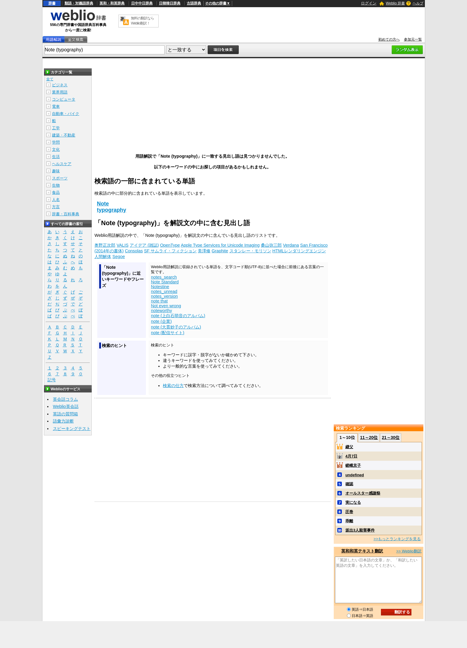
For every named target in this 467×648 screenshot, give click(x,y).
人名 (56, 199)
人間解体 (102, 256)
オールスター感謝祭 (362, 493)
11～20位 (369, 437)
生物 (56, 185)
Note (103, 204)
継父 (349, 447)
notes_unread (164, 291)
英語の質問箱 (65, 413)
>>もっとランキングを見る (397, 539)
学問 (56, 142)
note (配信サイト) (167, 332)
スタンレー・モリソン (250, 250)
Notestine (160, 286)
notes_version (164, 296)
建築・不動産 (63, 135)
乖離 (349, 521)
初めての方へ (389, 39)
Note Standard (165, 282)
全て (49, 79)
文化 (56, 149)
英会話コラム (65, 399)
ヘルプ (418, 3)
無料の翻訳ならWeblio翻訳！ (142, 20)
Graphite (220, 250)
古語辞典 (194, 3)
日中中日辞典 (142, 3)
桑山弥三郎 (271, 245)
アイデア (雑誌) (144, 245)
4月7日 (351, 456)
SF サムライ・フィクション (170, 250)
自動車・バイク (65, 113)
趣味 (56, 171)
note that (159, 301)
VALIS (122, 245)
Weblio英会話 (66, 406)
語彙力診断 (63, 421)
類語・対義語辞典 (79, 3)
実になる (353, 502)
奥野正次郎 (104, 245)
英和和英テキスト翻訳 (362, 551)
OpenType (170, 245)
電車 (56, 106)
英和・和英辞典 (112, 3)
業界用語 (60, 92)
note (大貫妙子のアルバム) (176, 327)
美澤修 (204, 250)
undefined (354, 475)
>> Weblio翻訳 (408, 551)
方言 (56, 207)
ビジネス (60, 85)
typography (111, 210)
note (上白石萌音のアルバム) (178, 315)
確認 (349, 484)
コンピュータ (63, 99)
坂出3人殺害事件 (360, 530)
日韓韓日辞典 (169, 3)
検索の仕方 (173, 385)
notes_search (164, 277)
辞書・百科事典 (65, 214)
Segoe (118, 256)
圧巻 (349, 511)
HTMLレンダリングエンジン (299, 250)
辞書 (52, 3)
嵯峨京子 (353, 465)
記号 (52, 380)
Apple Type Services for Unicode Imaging (220, 245)
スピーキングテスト (72, 428)
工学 (56, 128)
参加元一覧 (413, 39)
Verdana (291, 245)
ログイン (368, 3)
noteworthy (161, 310)
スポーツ (60, 178)
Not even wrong (166, 305)
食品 (56, 192)
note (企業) (161, 321)
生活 (56, 156)
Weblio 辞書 (395, 3)
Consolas (134, 250)
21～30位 (390, 437)
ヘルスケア (61, 164)
